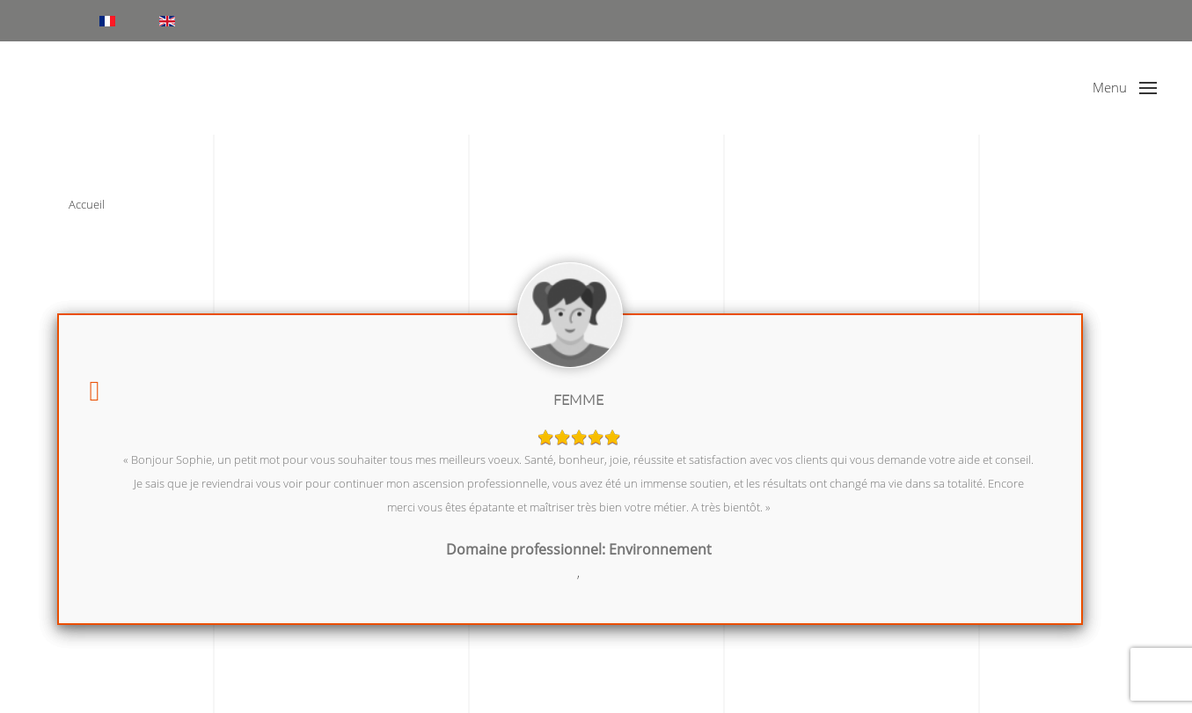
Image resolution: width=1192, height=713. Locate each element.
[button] (1125, 88)
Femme (578, 399)
